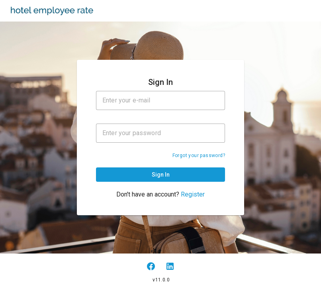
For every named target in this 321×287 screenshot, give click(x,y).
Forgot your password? (198, 155)
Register (193, 194)
